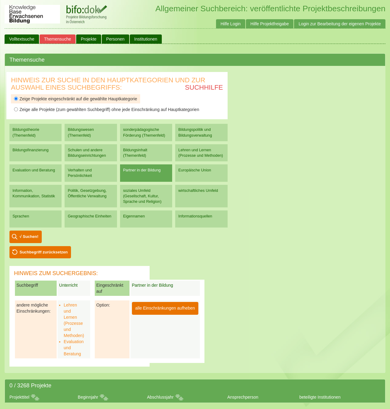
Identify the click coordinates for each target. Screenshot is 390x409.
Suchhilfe (204, 87)
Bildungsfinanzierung (30, 150)
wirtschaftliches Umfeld (198, 190)
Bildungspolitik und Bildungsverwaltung (195, 132)
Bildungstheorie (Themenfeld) (25, 132)
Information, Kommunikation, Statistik (33, 193)
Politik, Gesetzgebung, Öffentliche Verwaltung (87, 193)
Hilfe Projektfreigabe (269, 23)
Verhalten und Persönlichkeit (80, 173)
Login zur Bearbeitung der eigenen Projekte (340, 23)
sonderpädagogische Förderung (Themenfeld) (144, 132)
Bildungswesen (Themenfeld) (81, 132)
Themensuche (57, 39)
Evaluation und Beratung (33, 170)
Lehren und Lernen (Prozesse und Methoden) (200, 153)
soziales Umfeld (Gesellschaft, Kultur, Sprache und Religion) (142, 196)
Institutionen (146, 39)
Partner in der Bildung (142, 170)
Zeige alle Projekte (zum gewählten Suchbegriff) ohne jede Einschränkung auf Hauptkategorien (106, 109)
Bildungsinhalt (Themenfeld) (135, 153)
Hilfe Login (231, 23)
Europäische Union (194, 170)
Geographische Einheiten (89, 216)
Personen (115, 39)
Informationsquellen (195, 216)
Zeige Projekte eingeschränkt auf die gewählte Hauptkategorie (75, 98)
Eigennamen (134, 216)
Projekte (88, 39)
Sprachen (20, 216)
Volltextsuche (21, 39)
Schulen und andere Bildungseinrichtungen (87, 153)
